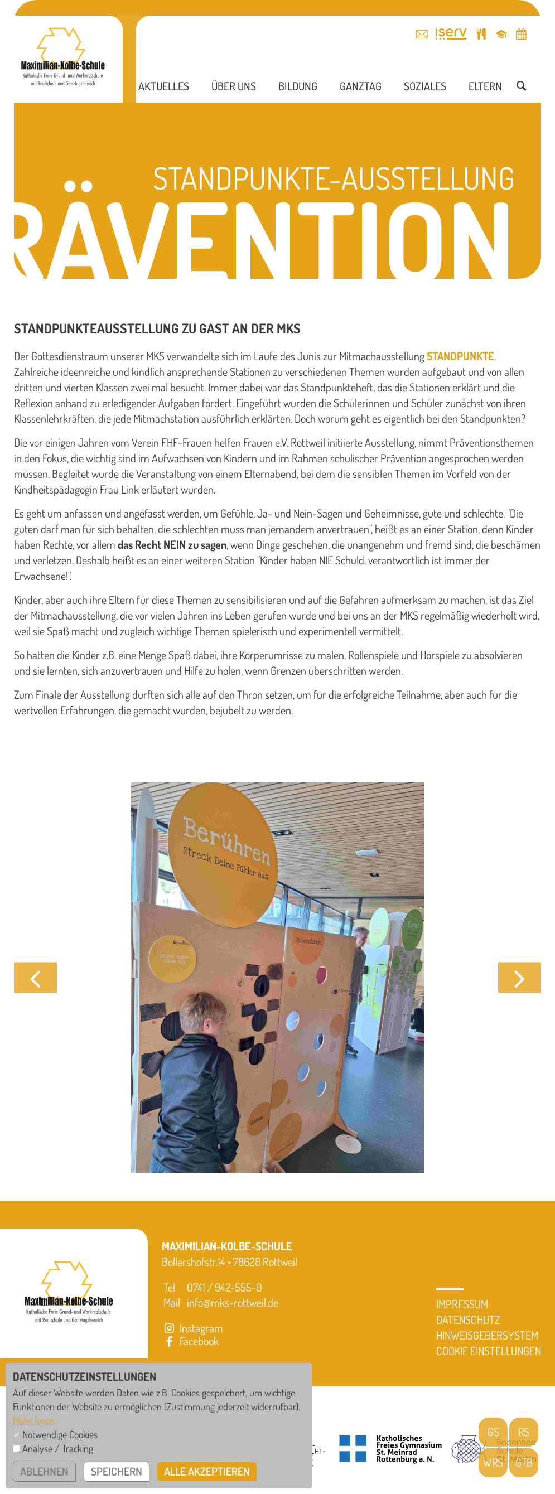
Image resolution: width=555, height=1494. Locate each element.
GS (493, 1432)
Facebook (190, 1340)
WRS (493, 1463)
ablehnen (44, 1471)
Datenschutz (468, 1319)
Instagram (192, 1328)
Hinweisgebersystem (487, 1335)
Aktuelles (163, 89)
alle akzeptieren (208, 1471)
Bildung (297, 89)
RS (524, 1432)
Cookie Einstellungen (488, 1350)
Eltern (485, 89)
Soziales (425, 89)
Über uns (233, 89)
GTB (524, 1463)
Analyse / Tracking (57, 1448)
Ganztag (361, 89)
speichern (117, 1471)
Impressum (462, 1304)
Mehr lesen (34, 1420)
